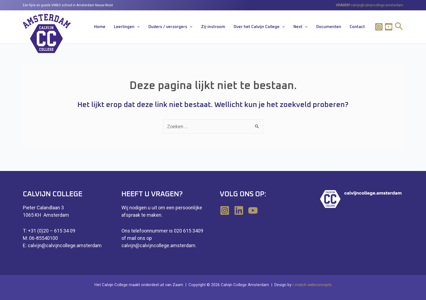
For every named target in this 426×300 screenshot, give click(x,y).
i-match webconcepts (312, 284)
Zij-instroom (227, 27)
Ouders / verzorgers (188, 27)
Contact (359, 27)
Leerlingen (147, 27)
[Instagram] (379, 27)
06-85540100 (43, 238)
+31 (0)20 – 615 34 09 (51, 231)
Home (123, 27)
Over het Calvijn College (270, 27)
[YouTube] (253, 210)
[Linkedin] (239, 210)
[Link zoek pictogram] (399, 27)
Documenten (333, 27)
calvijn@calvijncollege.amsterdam (377, 5)
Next (308, 27)
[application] (157, 27)
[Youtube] (388, 27)
